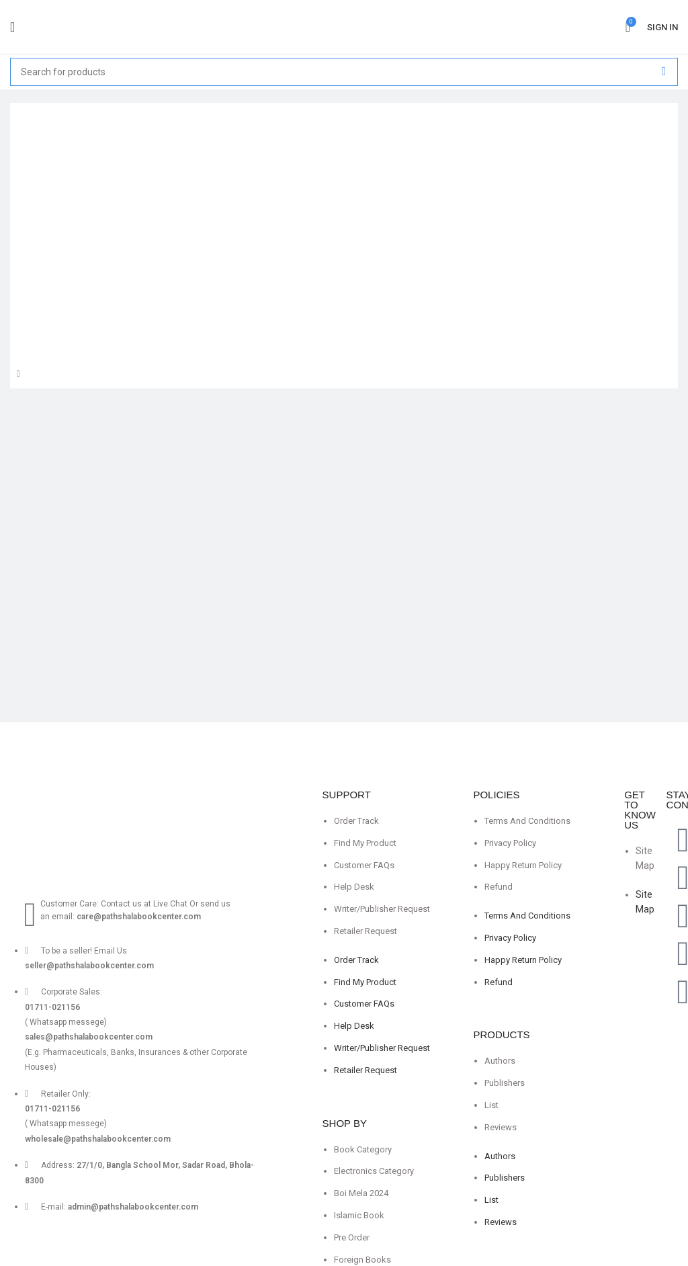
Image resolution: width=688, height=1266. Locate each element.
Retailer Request (365, 931)
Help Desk (354, 887)
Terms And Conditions (527, 821)
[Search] (344, 72)
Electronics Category (374, 1171)
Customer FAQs (364, 865)
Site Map (645, 858)
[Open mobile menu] (12, 26)
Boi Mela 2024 (361, 1193)
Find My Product (365, 843)
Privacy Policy (510, 843)
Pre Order (352, 1237)
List (491, 1105)
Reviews (500, 1127)
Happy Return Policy (523, 865)
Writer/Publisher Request (382, 909)
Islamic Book (359, 1215)
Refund (498, 887)
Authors (499, 1061)
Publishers (504, 1083)
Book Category (363, 1149)
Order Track (356, 821)
